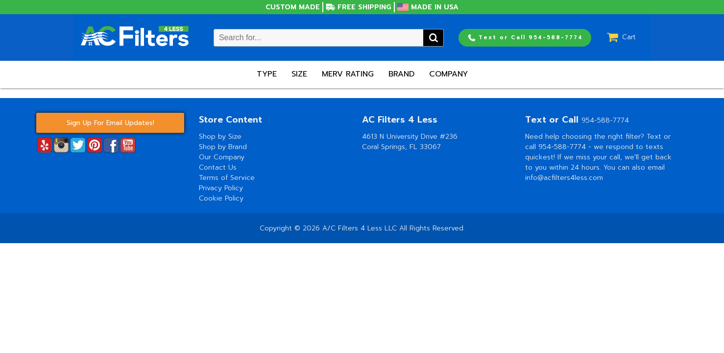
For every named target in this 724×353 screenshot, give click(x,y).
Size (299, 74)
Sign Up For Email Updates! (110, 123)
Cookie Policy (221, 198)
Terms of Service (227, 178)
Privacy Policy (221, 188)
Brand (401, 74)
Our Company (221, 157)
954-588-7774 (605, 120)
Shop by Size (220, 136)
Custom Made (292, 7)
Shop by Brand (223, 147)
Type (267, 74)
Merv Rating (348, 74)
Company (448, 74)
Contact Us (218, 167)
